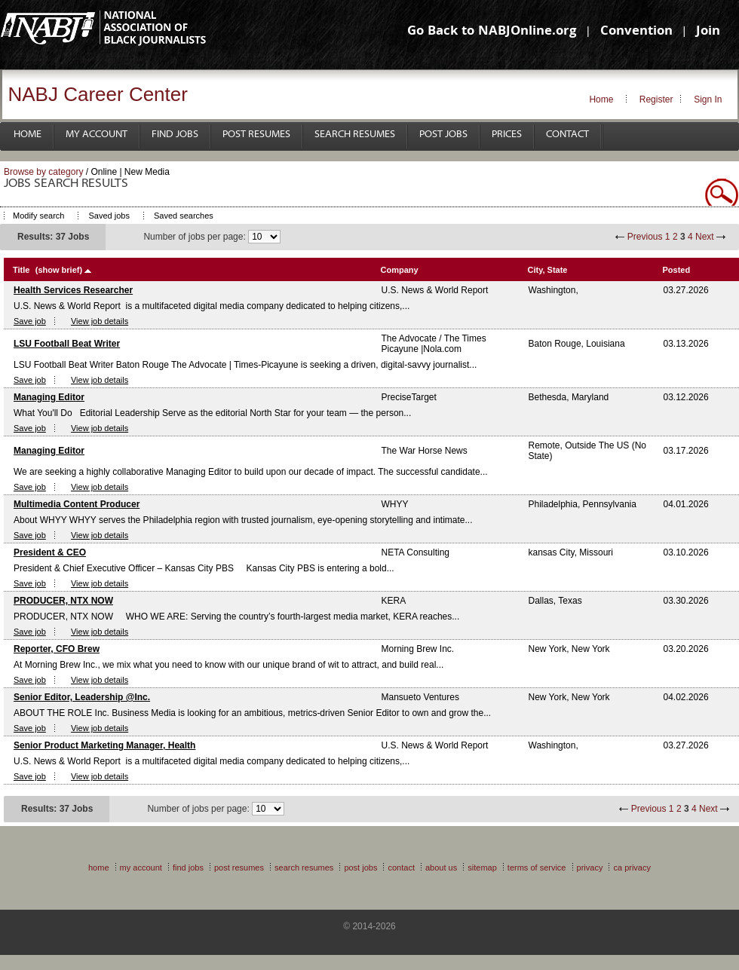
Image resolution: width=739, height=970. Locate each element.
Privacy (590, 867)
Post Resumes (256, 134)
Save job (30, 321)
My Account (96, 134)
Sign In (708, 99)
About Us (441, 867)
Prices (507, 134)
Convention (636, 32)
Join (708, 32)
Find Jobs (175, 134)
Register (656, 99)
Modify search (38, 215)
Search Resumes (354, 134)
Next (704, 236)
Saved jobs (108, 215)
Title (21, 269)
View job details (99, 321)
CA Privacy (632, 867)
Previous (645, 236)
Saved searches (183, 215)
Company (400, 269)
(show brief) (58, 269)
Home (601, 99)
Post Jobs (443, 134)
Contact (567, 134)
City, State (548, 269)
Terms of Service (536, 867)
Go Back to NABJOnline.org (491, 32)
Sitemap (482, 867)
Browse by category (43, 172)
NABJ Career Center (98, 94)
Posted (677, 269)
